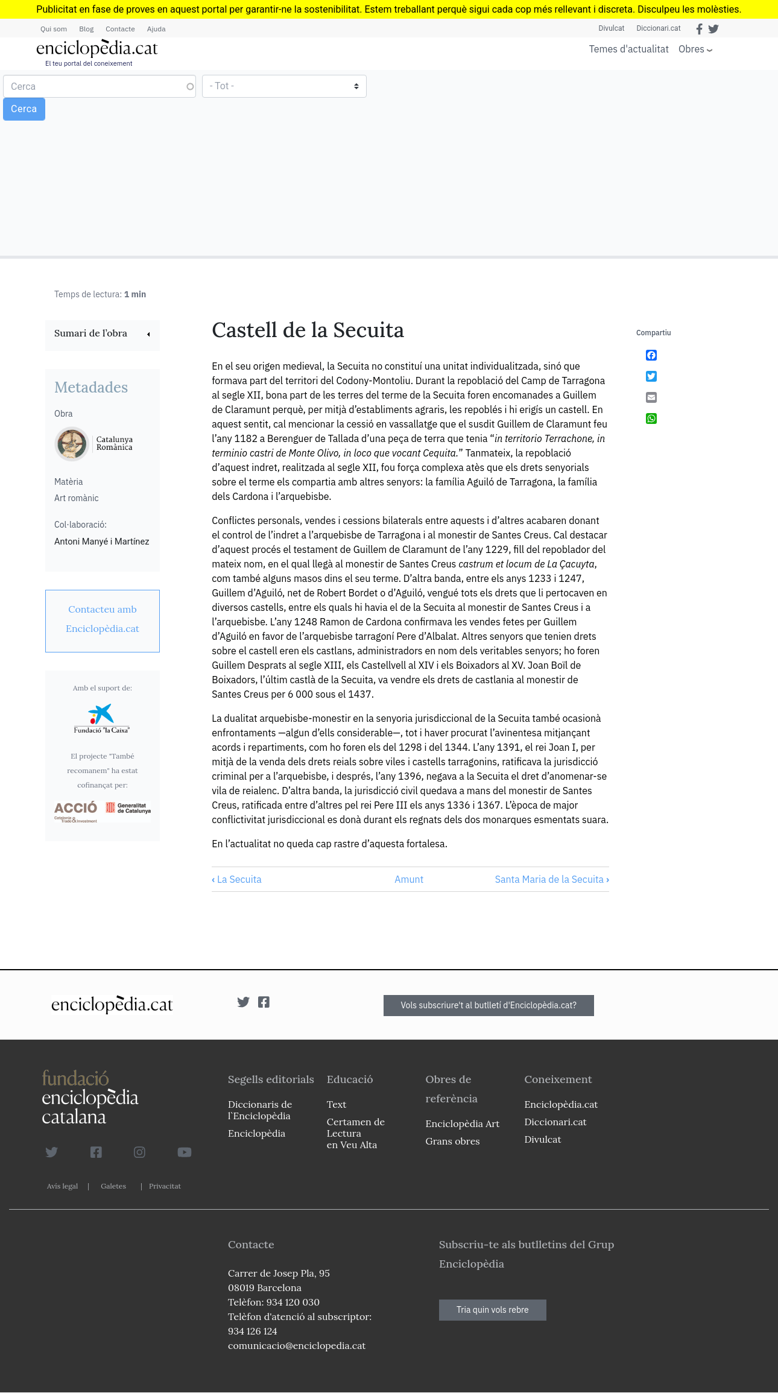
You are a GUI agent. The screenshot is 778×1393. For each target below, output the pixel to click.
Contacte (120, 28)
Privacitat (165, 1185)
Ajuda (156, 28)
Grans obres (453, 1141)
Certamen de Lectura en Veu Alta (356, 1133)
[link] (102, 334)
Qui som (53, 28)
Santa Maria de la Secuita (552, 879)
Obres (691, 48)
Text (337, 1104)
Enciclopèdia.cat (561, 1104)
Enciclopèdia (256, 1133)
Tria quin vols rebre (493, 1309)
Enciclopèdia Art (463, 1123)
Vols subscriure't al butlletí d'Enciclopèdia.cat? (489, 1005)
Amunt (408, 879)
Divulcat (612, 28)
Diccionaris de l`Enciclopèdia (260, 1110)
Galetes (113, 1185)
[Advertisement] (582, 162)
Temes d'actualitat (629, 48)
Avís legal (62, 1185)
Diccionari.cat (658, 28)
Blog (86, 28)
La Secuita (237, 879)
